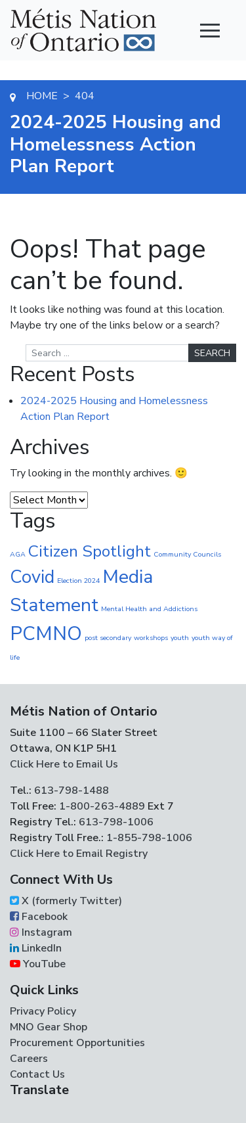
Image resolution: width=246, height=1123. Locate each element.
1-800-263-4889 (102, 806)
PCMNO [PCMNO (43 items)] (46, 633)
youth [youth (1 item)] (180, 638)
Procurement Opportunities (77, 1043)
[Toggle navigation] (210, 30)
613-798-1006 (115, 822)
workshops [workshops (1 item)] (151, 638)
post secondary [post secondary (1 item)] (108, 638)
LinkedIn (36, 948)
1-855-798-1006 (148, 838)
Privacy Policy (43, 1011)
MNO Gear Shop (48, 1027)
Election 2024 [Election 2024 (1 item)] (78, 580)
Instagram (41, 932)
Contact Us (37, 1074)
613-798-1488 (71, 790)
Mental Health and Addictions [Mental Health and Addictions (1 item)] (149, 609)
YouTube (38, 964)
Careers (29, 1058)
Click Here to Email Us (64, 764)
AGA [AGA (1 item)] (18, 554)
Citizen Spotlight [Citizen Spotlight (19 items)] (89, 551)
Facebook (39, 916)
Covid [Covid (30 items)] (32, 576)
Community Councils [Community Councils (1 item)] (187, 554)
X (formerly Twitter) (66, 901)
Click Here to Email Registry (79, 853)
